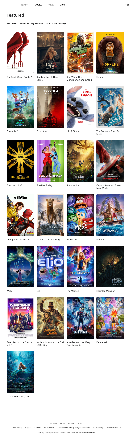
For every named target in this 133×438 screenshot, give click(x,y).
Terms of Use (49, 427)
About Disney (17, 427)
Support (28, 427)
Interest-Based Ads (114, 427)
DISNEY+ (53, 424)
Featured (12, 23)
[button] (128, 4)
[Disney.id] (9, 4)
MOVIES (71, 424)
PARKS (80, 424)
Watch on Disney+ (56, 23)
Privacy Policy (98, 427)
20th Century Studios (31, 23)
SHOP (62, 424)
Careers (38, 427)
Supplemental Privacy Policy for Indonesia (74, 427)
